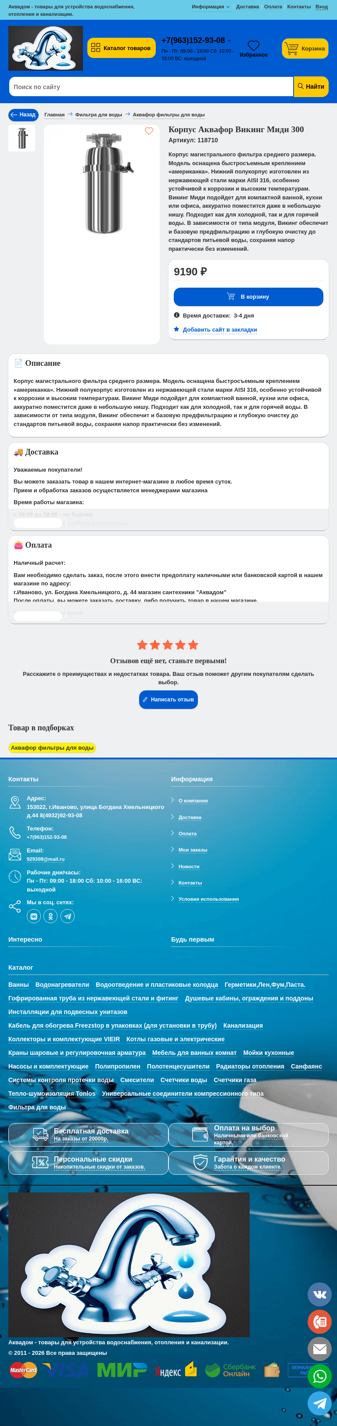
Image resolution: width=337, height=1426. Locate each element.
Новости (189, 866)
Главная (54, 114)
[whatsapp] (320, 1376)
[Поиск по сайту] (141, 87)
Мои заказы (193, 849)
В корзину (247, 296)
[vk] (34, 916)
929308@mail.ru (46, 859)
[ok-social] (50, 916)
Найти (310, 86)
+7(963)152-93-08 (194, 40)
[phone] (320, 1322)
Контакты (190, 882)
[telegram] (68, 916)
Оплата (188, 833)
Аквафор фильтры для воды (52, 747)
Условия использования (209, 899)
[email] (320, 1349)
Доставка (190, 816)
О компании (193, 800)
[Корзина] (305, 48)
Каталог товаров (121, 47)
